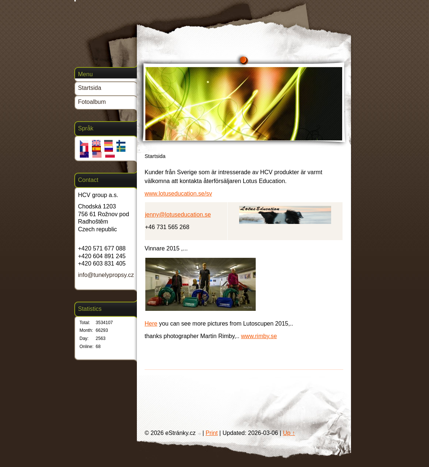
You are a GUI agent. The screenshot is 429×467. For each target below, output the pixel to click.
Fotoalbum (92, 102)
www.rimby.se (259, 336)
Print (212, 433)
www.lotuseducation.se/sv (178, 193)
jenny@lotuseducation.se (178, 214)
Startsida (89, 88)
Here (151, 323)
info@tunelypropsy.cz (106, 275)
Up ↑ (289, 433)
